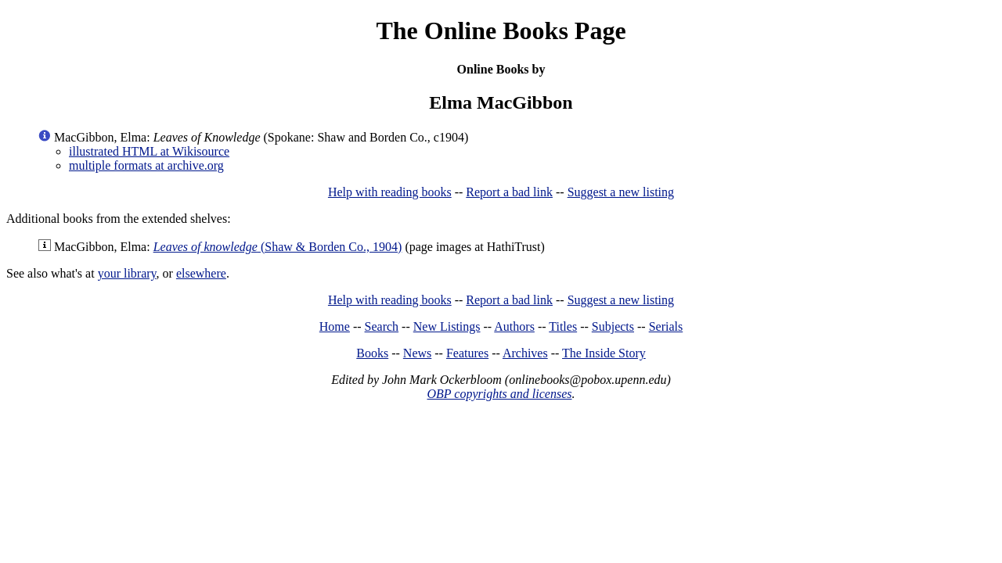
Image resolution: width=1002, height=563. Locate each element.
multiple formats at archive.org (146, 165)
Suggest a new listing (621, 192)
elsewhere (201, 273)
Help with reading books (390, 192)
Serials (666, 326)
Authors (514, 326)
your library (127, 273)
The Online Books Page (500, 30)
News (417, 353)
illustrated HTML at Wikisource (149, 151)
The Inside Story (604, 353)
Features (467, 353)
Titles (563, 326)
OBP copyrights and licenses (499, 393)
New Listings (447, 326)
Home (334, 326)
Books (372, 353)
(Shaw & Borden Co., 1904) (277, 246)
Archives (525, 353)
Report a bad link (509, 192)
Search (382, 326)
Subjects (613, 326)
